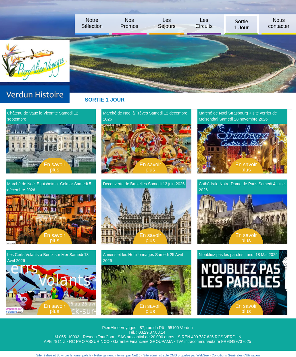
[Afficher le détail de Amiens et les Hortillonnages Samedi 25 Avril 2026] (146, 282)
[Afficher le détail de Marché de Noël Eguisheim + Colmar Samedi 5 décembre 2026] (51, 212)
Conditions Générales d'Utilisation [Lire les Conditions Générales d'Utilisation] (236, 355)
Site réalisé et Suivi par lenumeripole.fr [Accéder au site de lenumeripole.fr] (63, 355)
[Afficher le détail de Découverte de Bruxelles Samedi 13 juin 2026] (146, 212)
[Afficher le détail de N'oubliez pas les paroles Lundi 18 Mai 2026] (242, 282)
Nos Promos (129, 23)
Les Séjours (166, 23)
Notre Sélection (92, 23)
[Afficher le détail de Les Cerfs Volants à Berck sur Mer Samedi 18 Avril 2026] (51, 282)
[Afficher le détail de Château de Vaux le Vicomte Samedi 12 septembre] (51, 141)
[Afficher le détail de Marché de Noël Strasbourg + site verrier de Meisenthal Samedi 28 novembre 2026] (242, 141)
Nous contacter (278, 23)
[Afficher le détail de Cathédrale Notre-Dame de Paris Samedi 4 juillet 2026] (242, 212)
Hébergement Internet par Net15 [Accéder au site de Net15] (117, 355)
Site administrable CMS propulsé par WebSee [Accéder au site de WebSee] (176, 355)
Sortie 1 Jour (241, 24)
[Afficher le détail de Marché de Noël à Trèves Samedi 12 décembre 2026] (146, 141)
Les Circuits (204, 23)
